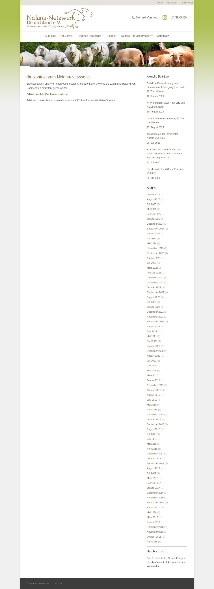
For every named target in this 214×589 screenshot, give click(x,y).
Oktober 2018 (154, 419)
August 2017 (153, 468)
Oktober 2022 (154, 287)
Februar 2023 (154, 272)
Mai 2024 (151, 243)
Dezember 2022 (155, 277)
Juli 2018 (151, 434)
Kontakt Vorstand (145, 17)
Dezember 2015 (155, 527)
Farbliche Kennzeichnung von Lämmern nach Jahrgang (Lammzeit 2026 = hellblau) (166, 87)
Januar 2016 (153, 522)
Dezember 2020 (155, 351)
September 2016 (155, 502)
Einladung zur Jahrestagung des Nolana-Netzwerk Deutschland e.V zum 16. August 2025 (165, 153)
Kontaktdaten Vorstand (103, 100)
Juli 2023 (151, 263)
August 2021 (153, 326)
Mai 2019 (151, 404)
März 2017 (152, 478)
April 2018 (152, 448)
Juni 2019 (152, 399)
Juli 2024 (151, 238)
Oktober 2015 (154, 536)
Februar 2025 (154, 214)
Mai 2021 (151, 336)
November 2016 (155, 497)
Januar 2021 (153, 346)
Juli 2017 (151, 473)
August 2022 (153, 297)
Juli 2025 (151, 204)
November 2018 (155, 414)
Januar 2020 (153, 380)
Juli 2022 (151, 302)
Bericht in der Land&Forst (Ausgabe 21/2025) (165, 171)
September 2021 (155, 321)
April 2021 (152, 341)
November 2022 (155, 282)
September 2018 (155, 424)
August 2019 (153, 395)
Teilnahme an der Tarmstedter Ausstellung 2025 (162, 136)
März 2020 (152, 375)
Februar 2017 (154, 483)
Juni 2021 (152, 331)
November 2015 (155, 531)
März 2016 (152, 517)
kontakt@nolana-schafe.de (52, 94)
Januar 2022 (153, 307)
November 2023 (155, 248)
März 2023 (152, 267)
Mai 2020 (151, 370)
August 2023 (153, 258)
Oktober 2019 (154, 390)
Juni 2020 (152, 365)
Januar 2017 (153, 487)
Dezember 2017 (155, 453)
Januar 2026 (153, 194)
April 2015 (152, 541)
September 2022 (155, 292)
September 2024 (155, 228)
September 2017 (155, 463)
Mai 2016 (151, 512)
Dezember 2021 (155, 311)
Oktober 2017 (154, 458)
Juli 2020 (151, 360)
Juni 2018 (152, 439)
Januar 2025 (153, 219)
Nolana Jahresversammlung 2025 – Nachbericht (165, 120)
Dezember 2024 (155, 223)
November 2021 (155, 316)
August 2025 (153, 199)
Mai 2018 (151, 443)
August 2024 (153, 233)
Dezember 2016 (155, 492)
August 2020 (153, 355)
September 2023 (155, 253)
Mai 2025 (151, 209)
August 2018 (153, 429)
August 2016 (153, 507)
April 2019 (152, 409)
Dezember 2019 (155, 385)
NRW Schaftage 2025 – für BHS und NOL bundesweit (166, 104)
